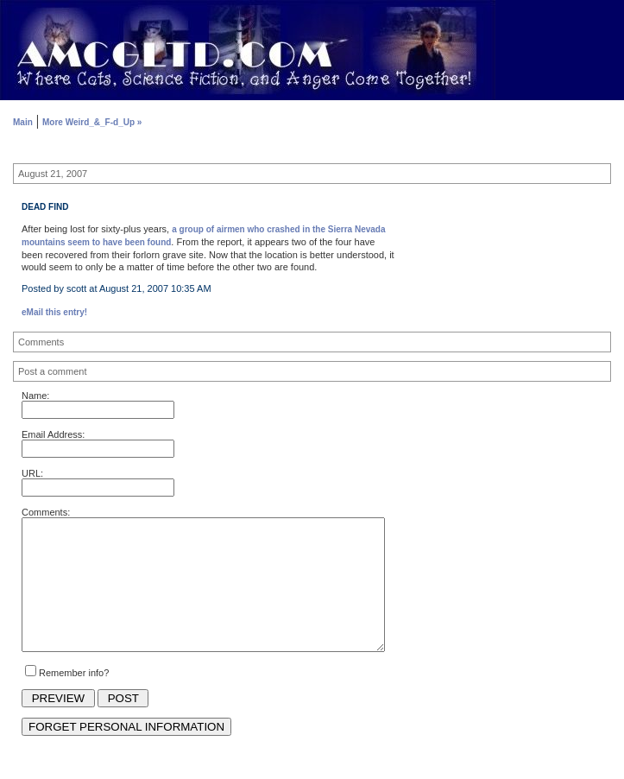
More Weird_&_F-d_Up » (92, 122)
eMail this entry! (54, 312)
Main (23, 122)
